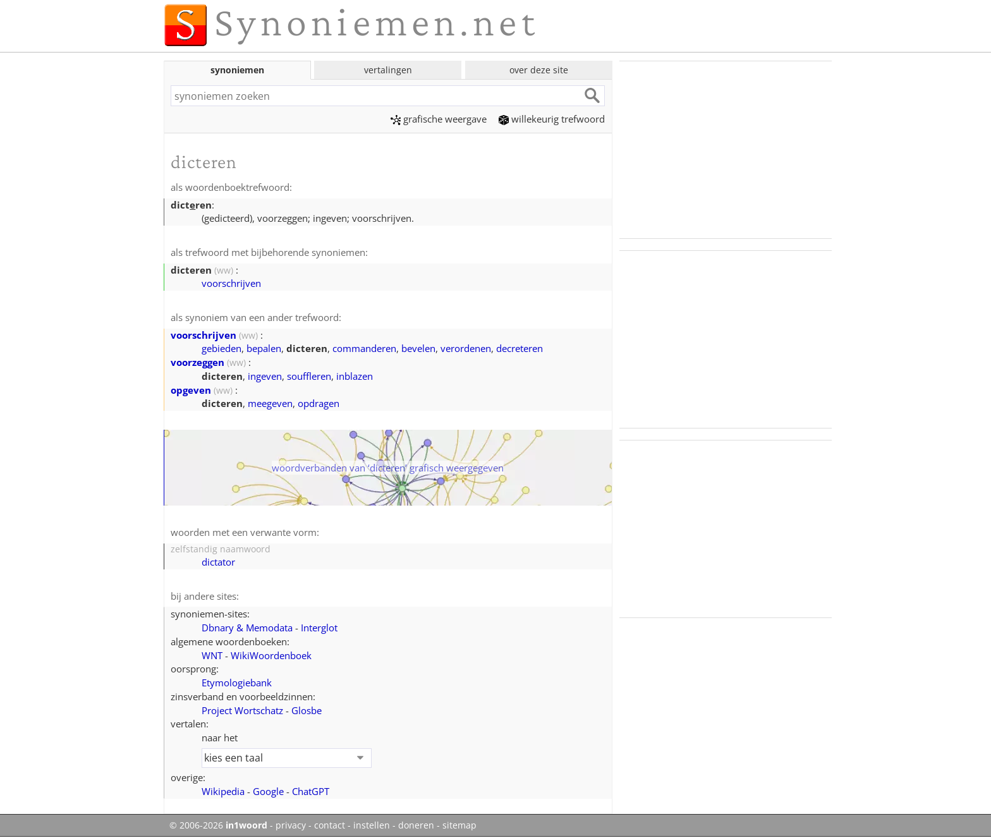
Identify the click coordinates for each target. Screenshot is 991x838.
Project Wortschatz (242, 710)
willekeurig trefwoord (552, 118)
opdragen (318, 403)
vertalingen (388, 70)
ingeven (265, 376)
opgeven (191, 390)
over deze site (538, 70)
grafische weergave (439, 118)
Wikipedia (223, 791)
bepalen (263, 348)
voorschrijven (231, 283)
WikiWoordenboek (271, 655)
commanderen (364, 348)
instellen (371, 825)
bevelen (418, 348)
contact (329, 825)
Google (268, 791)
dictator (218, 562)
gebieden (221, 348)
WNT (212, 655)
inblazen (354, 376)
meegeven (270, 403)
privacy (291, 825)
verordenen (466, 348)
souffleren (309, 376)
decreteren (519, 348)
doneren (416, 825)
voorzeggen (197, 362)
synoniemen (237, 70)
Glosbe (306, 710)
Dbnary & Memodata (247, 627)
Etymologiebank (237, 682)
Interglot (319, 627)
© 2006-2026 (218, 825)
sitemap (459, 825)
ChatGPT (310, 791)
